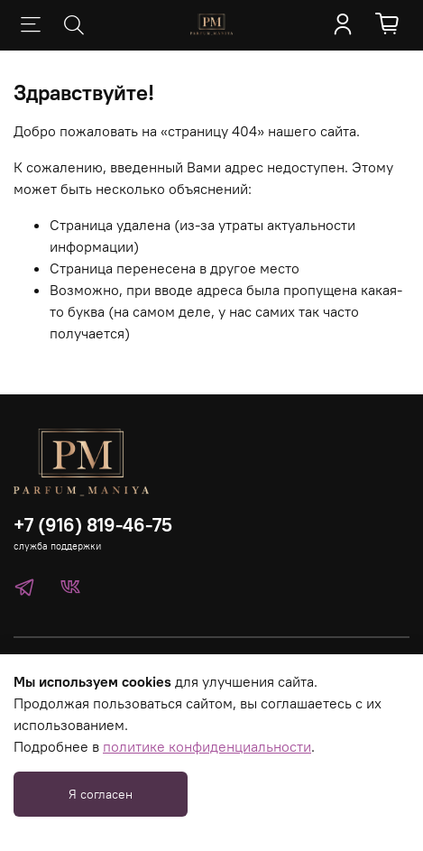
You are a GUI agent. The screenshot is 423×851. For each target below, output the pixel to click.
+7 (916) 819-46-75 (93, 525)
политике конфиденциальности (207, 746)
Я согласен (101, 794)
